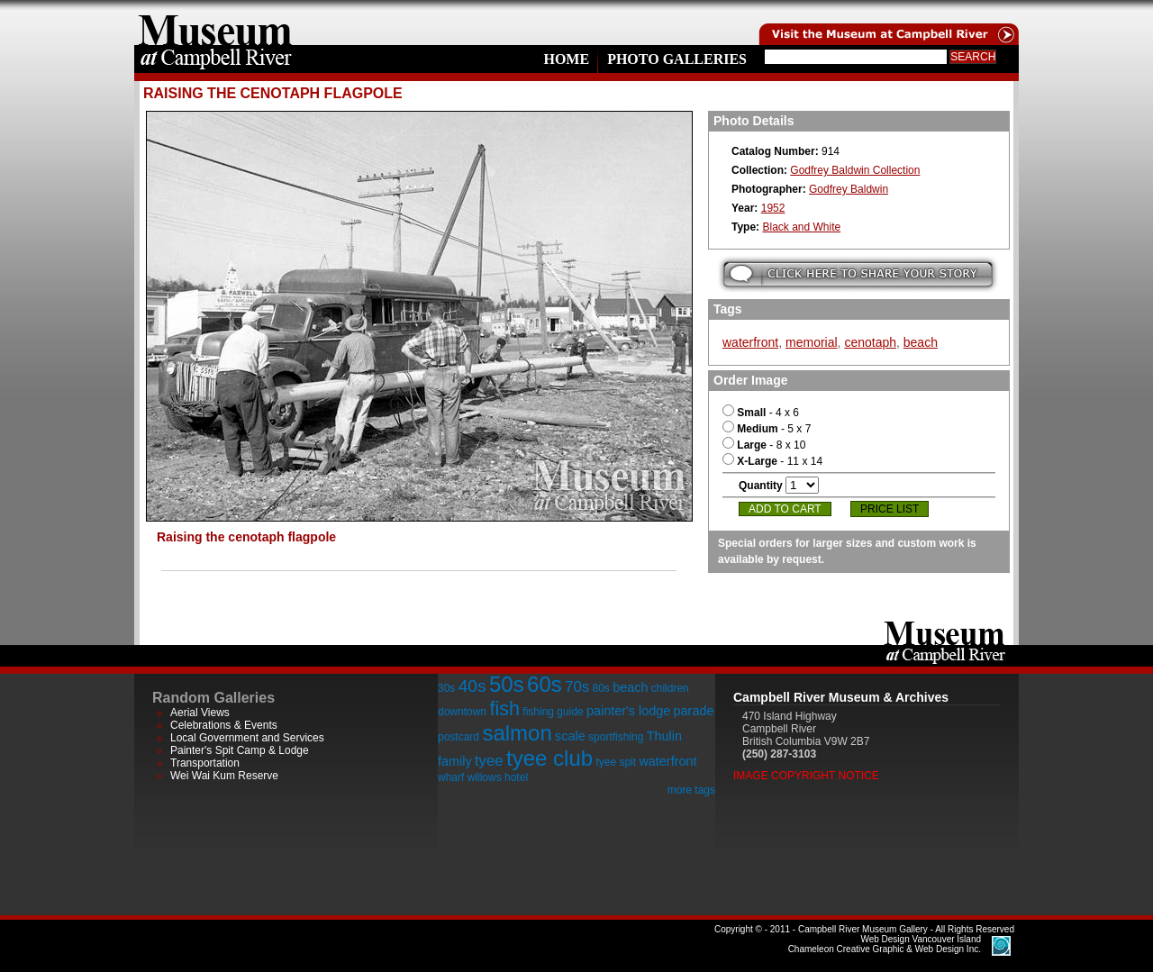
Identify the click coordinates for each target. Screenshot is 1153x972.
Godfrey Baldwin (848, 189)
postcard (458, 737)
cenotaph (870, 342)
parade (694, 711)
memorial (811, 342)
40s (472, 686)
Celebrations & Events (223, 725)
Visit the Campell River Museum (887, 22)
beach (920, 342)
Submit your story (858, 274)
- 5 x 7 (766, 428)
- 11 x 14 (772, 461)
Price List (889, 509)
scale (570, 736)
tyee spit (615, 762)
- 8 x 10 (763, 445)
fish (504, 708)
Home (566, 59)
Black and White (801, 227)
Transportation (205, 763)
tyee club (549, 758)
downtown (462, 711)
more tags (691, 790)
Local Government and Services (247, 737)
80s (600, 688)
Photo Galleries (677, 59)
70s (577, 686)
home (215, 22)
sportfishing (615, 737)
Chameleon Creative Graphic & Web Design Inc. (884, 944)
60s (544, 684)
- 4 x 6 (760, 412)
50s (506, 684)
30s (446, 688)
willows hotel (498, 777)
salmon (516, 733)
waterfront (750, 342)
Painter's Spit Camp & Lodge (239, 750)
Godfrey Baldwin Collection (855, 170)
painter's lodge (628, 711)
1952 (773, 208)
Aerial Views (200, 712)
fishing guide (552, 711)
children (670, 688)
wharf (451, 777)
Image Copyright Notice (806, 775)
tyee (489, 760)
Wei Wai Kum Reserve (224, 775)
